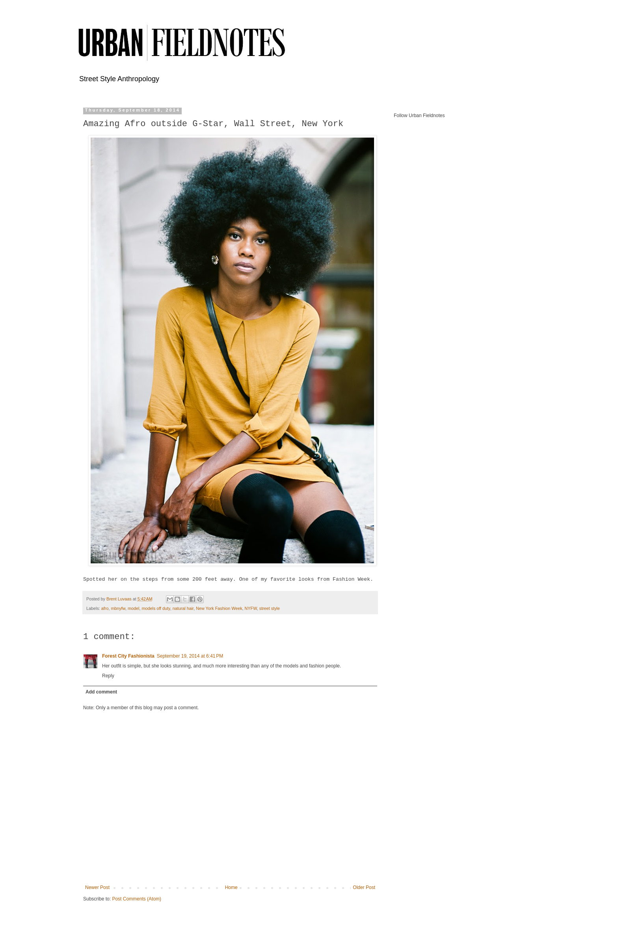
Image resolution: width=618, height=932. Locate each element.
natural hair (183, 608)
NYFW (251, 608)
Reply (108, 675)
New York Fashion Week (219, 608)
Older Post (364, 887)
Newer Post (97, 887)
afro (105, 608)
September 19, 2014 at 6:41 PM (190, 656)
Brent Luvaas (119, 598)
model (133, 608)
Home (231, 887)
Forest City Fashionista (128, 656)
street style (269, 608)
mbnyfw (118, 608)
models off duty (155, 608)
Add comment (101, 692)
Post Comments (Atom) (136, 899)
